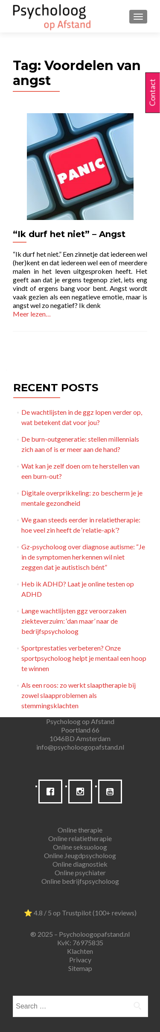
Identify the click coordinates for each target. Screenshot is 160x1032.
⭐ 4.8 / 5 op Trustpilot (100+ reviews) (80, 913)
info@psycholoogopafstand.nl (80, 747)
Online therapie (80, 830)
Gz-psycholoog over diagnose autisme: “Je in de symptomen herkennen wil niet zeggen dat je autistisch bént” (83, 556)
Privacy (80, 960)
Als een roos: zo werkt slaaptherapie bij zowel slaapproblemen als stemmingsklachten (78, 695)
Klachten (80, 951)
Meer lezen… (32, 314)
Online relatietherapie (80, 838)
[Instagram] (82, 791)
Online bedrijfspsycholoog (80, 881)
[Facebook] (52, 791)
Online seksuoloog (80, 847)
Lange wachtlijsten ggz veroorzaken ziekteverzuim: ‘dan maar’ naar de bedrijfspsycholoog (73, 621)
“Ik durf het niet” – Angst (69, 234)
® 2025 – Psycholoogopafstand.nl (80, 934)
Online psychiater (80, 872)
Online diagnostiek (80, 864)
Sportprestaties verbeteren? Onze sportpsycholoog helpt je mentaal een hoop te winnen (83, 658)
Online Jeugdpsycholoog (80, 855)
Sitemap (80, 968)
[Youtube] (112, 791)
